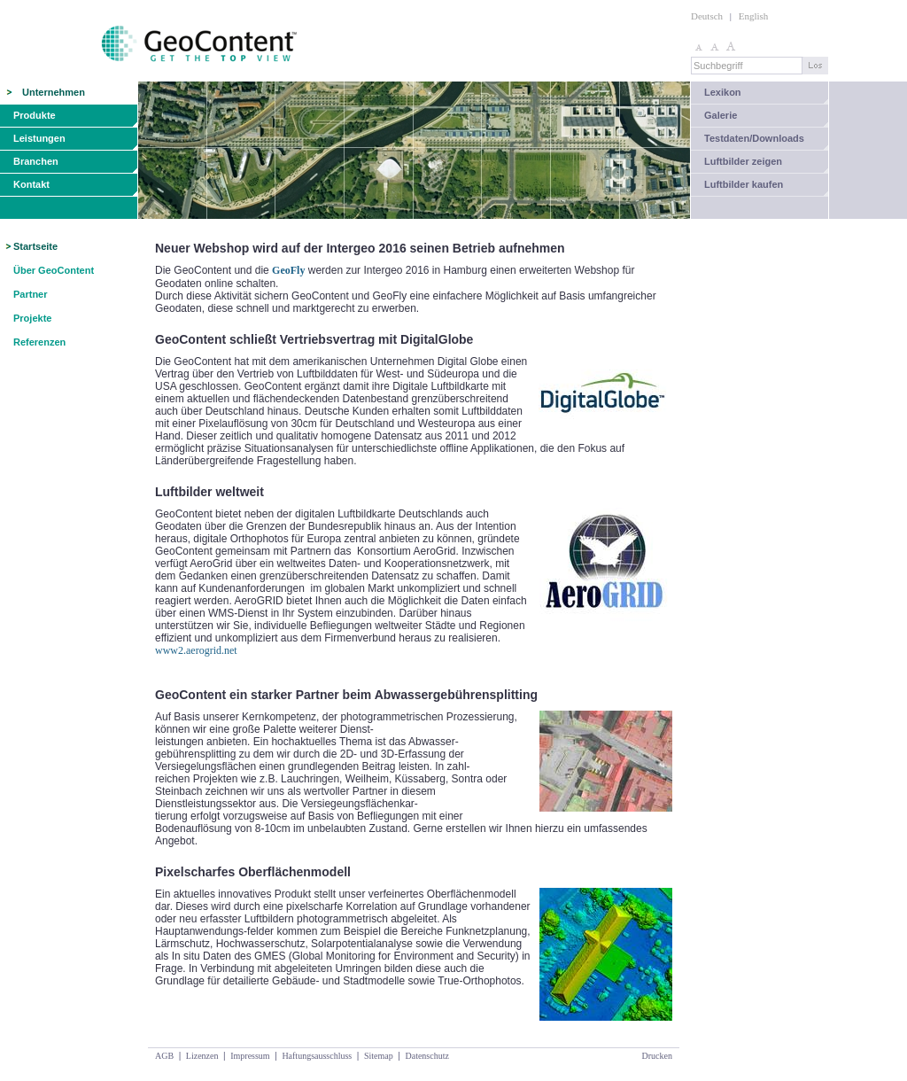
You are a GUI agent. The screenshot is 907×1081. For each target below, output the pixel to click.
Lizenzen (202, 1056)
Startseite (35, 246)
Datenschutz (426, 1056)
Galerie (720, 115)
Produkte (34, 115)
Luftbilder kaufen (743, 184)
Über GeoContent (53, 270)
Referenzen (39, 342)
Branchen (35, 161)
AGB (164, 1056)
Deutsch (707, 16)
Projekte (32, 318)
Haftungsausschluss (317, 1056)
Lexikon (722, 92)
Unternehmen (53, 92)
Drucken (657, 1056)
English (754, 16)
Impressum (249, 1056)
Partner (30, 294)
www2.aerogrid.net (196, 650)
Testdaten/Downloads (754, 138)
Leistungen (39, 138)
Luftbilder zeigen (743, 161)
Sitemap (378, 1056)
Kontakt (31, 184)
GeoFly (288, 270)
